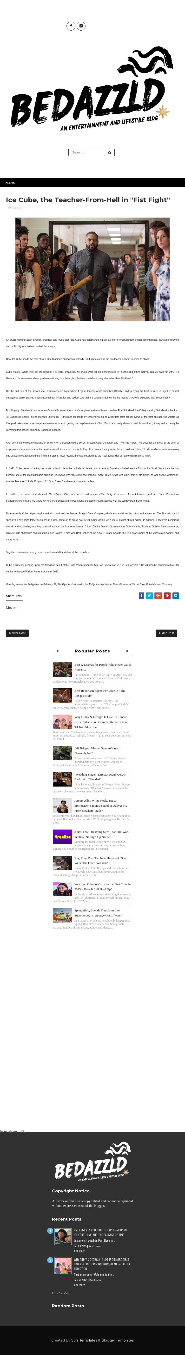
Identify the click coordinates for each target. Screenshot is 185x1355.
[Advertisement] (92, 964)
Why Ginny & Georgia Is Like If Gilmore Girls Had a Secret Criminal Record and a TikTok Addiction (100, 722)
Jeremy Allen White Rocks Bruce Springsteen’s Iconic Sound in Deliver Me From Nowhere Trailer (100, 805)
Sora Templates (84, 1340)
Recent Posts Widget (61, 1293)
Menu (10, 182)
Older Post (166, 633)
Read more (94, 1246)
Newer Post (17, 633)
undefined (79, 1251)
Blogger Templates (117, 1340)
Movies (18, 208)
